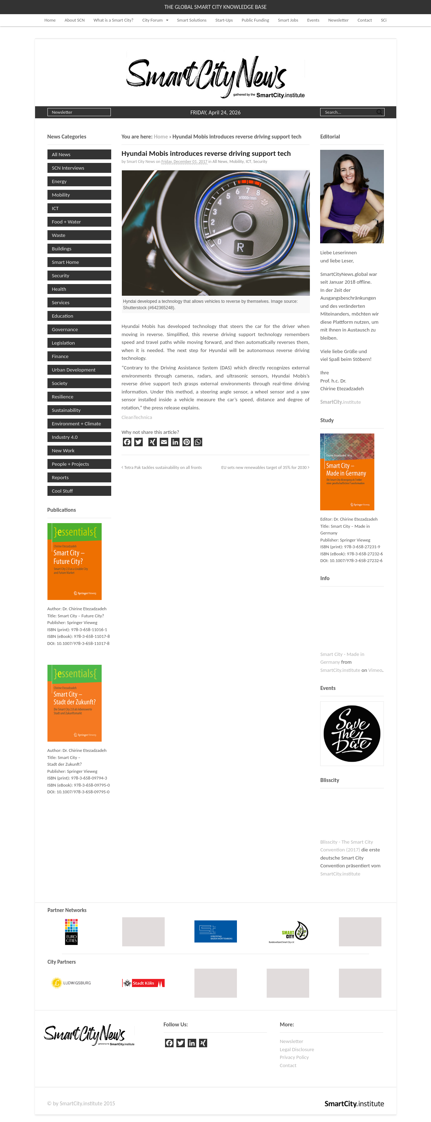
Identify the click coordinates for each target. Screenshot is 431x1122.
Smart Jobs (288, 20)
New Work (63, 450)
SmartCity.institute (340, 670)
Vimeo (375, 670)
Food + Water (66, 222)
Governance (65, 329)
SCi (384, 20)
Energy (59, 181)
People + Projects (70, 464)
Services (61, 302)
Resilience (63, 396)
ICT (248, 161)
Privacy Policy (294, 1057)
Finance (60, 356)
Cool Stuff (62, 491)
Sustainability (66, 410)
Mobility (236, 161)
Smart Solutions (191, 20)
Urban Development (74, 370)
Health (59, 289)
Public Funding (255, 20)
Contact (365, 20)
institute (340, 402)
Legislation (63, 343)
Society (60, 383)
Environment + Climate (76, 423)
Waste (59, 235)
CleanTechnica (136, 417)
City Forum (152, 20)
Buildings (62, 248)
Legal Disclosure (297, 1049)
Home (50, 20)
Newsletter (338, 20)
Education (62, 316)
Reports (60, 477)
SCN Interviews (68, 168)
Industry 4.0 (65, 437)
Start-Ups (224, 20)
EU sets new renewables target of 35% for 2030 (265, 467)
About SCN (74, 20)
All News (219, 161)
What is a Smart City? (113, 20)
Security (260, 161)
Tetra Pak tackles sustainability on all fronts (161, 467)
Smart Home (65, 262)
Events (313, 20)
